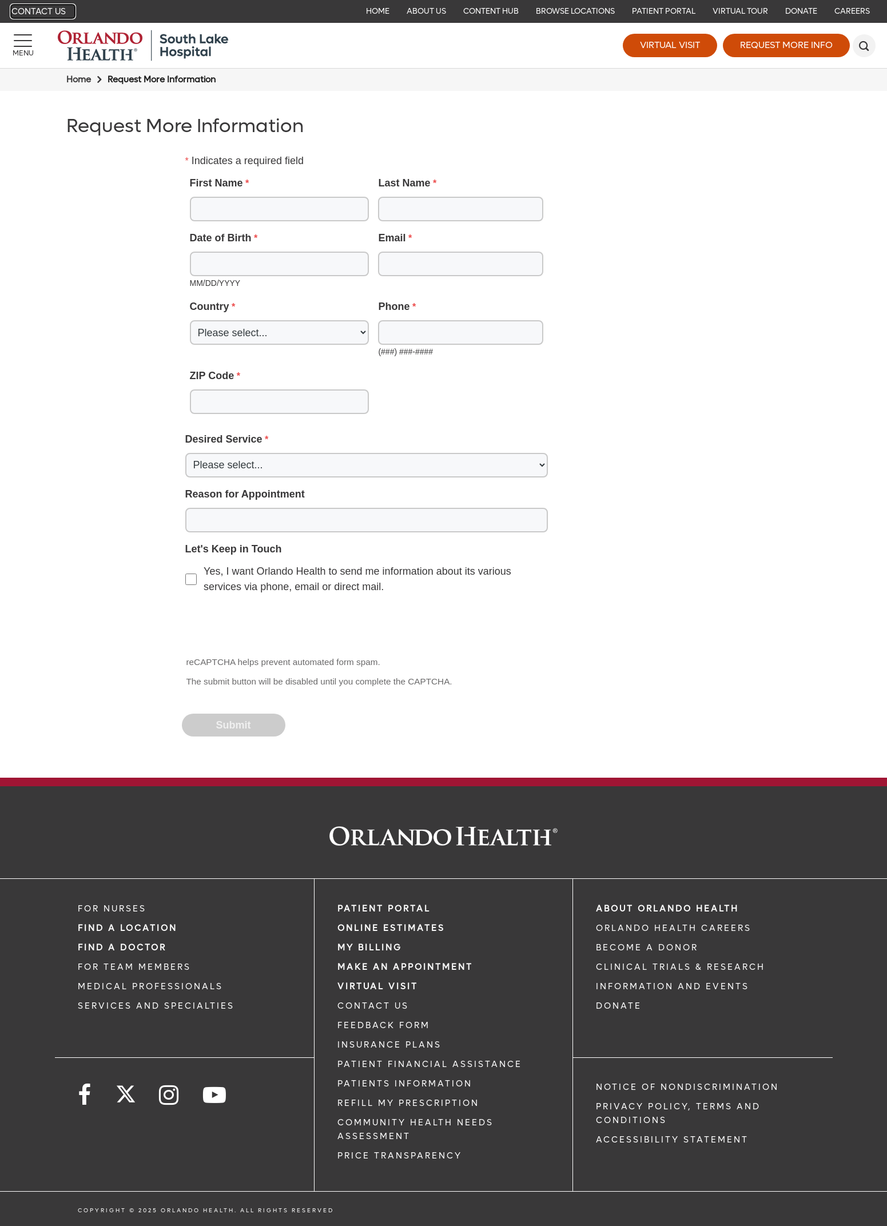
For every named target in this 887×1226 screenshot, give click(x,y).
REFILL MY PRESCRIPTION (408, 1103)
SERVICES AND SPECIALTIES (156, 1006)
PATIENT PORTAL (384, 908)
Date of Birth (221, 238)
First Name (216, 183)
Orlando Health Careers (673, 928)
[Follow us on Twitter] (126, 1090)
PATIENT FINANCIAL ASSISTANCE (429, 1064)
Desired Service (223, 439)
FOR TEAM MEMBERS (134, 967)
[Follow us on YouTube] (215, 1095)
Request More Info (786, 45)
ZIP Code (212, 375)
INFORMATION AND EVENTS (672, 986)
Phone (393, 306)
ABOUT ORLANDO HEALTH (667, 908)
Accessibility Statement (672, 1139)
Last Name (404, 183)
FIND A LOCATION (127, 928)
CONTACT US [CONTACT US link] (373, 1006)
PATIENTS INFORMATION (404, 1083)
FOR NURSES (112, 908)
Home (78, 79)
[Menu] (22, 45)
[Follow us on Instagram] (169, 1095)
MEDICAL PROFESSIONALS (150, 986)
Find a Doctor (122, 947)
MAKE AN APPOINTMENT (405, 967)
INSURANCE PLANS (389, 1044)
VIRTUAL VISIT (377, 986)
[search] (864, 45)
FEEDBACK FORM (383, 1025)
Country (209, 306)
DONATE (619, 1006)
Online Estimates (391, 928)
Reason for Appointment (245, 494)
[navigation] (443, 11)
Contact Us (38, 11)
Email (391, 238)
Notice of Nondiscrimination (687, 1087)
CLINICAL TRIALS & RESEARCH (680, 967)
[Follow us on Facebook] (85, 1095)
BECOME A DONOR (647, 947)
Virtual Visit (670, 45)
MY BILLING (369, 947)
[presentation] (270, 626)
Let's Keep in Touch (233, 549)
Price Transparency (399, 1155)
